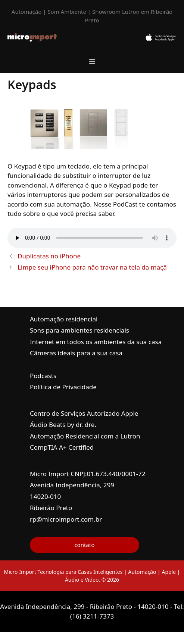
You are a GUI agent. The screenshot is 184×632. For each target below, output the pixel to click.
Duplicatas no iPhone (49, 256)
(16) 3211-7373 (92, 616)
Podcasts (43, 375)
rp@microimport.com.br (66, 519)
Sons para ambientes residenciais (79, 330)
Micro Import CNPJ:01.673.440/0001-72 (88, 473)
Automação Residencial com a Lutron (85, 436)
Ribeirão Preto (51, 507)
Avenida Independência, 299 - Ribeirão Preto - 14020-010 (85, 606)
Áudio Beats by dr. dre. (63, 424)
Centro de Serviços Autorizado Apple (84, 413)
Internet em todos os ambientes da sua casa (96, 341)
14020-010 (45, 496)
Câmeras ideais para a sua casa (76, 353)
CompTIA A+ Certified (62, 447)
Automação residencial (63, 319)
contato (84, 544)
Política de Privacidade (63, 387)
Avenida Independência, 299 (72, 485)
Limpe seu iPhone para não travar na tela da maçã (92, 267)
